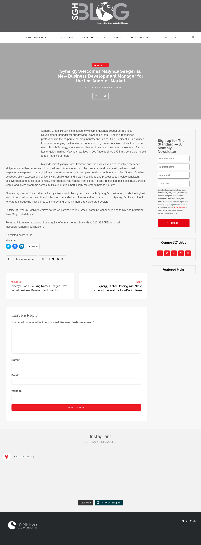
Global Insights (34, 37)
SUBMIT (173, 223)
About (118, 37)
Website (16, 390)
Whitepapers (140, 37)
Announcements (93, 37)
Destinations (63, 37)
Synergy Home (168, 37)
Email (15, 375)
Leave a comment (25, 259)
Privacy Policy (179, 207)
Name (15, 359)
